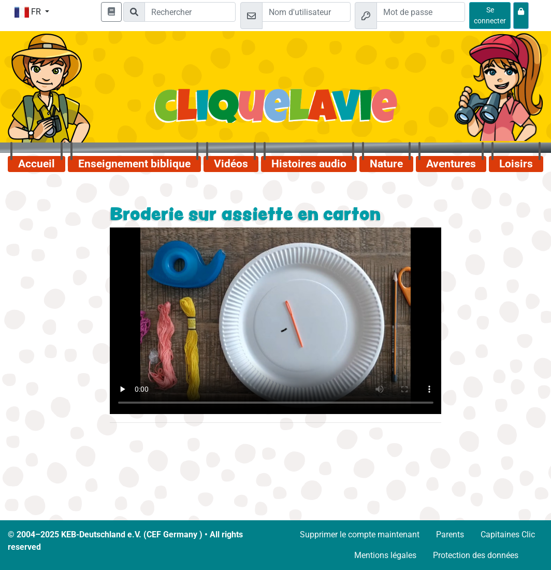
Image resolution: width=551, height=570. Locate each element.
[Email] (306, 12)
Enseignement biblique (134, 164)
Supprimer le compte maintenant (359, 534)
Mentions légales (385, 555)
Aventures (451, 164)
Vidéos (231, 164)
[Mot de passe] (420, 12)
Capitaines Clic (508, 534)
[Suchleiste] (190, 12)
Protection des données (475, 555)
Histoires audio (308, 164)
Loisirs (516, 164)
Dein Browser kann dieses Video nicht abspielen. (276, 320)
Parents (450, 534)
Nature (386, 164)
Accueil (36, 164)
